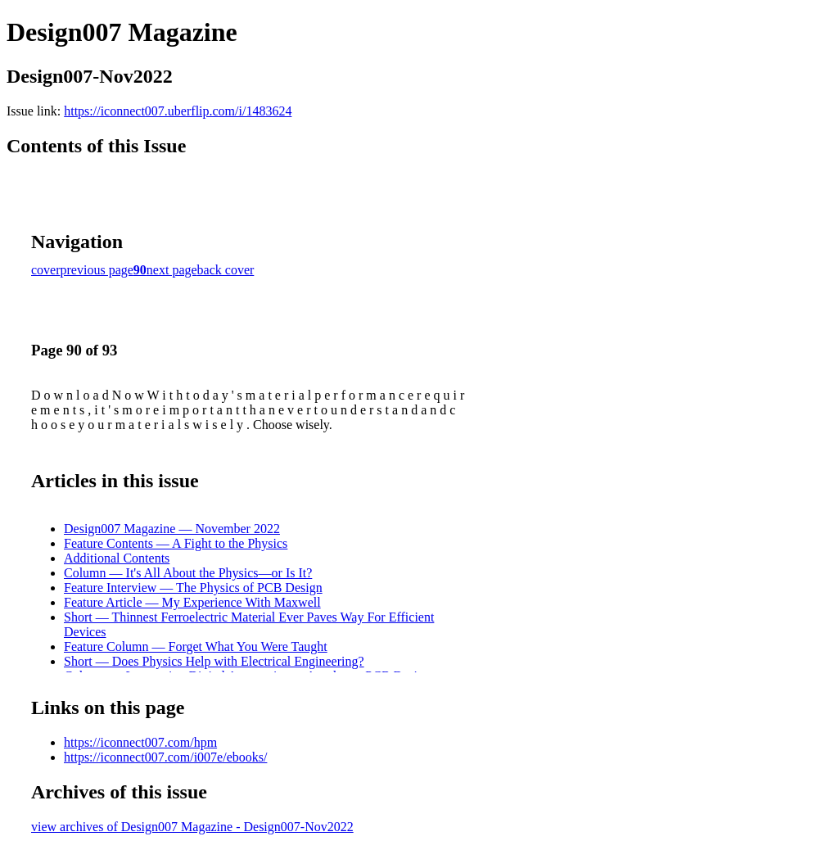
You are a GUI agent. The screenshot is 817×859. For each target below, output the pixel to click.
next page (172, 270)
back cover (226, 270)
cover (46, 270)
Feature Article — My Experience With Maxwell (192, 602)
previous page (97, 270)
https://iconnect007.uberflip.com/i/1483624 (177, 111)
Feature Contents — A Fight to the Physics (175, 543)
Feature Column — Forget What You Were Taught (195, 646)
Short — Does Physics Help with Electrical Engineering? (214, 661)
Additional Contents (116, 558)
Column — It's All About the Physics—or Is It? (188, 573)
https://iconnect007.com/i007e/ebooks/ (165, 757)
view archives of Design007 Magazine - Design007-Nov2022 (192, 827)
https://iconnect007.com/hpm (140, 742)
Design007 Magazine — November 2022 (172, 529)
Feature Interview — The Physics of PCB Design (193, 588)
